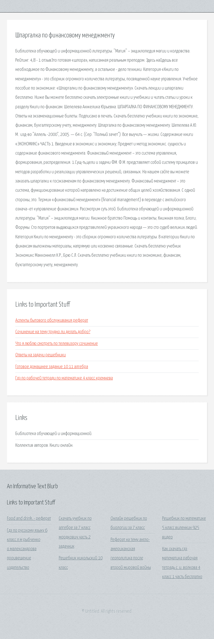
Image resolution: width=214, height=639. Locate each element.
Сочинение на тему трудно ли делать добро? (52, 332)
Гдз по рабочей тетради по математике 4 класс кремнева (64, 378)
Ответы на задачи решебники (40, 355)
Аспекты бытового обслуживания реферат (51, 320)
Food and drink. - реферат (29, 518)
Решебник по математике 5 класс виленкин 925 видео (184, 528)
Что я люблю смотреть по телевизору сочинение (56, 343)
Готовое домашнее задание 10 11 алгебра (51, 366)
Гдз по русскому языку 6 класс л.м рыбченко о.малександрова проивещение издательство (27, 549)
